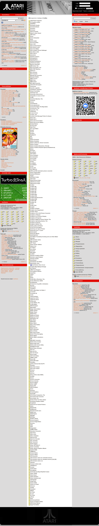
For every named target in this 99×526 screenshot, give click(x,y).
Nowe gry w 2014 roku (7, 111)
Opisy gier (3, 233)
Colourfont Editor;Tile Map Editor (38, 106)
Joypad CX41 (5, 53)
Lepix (31, 294)
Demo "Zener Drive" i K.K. (8, 34)
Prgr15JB (32, 393)
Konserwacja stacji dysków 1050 (9, 95)
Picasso (32, 370)
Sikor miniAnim (33, 435)
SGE (31, 426)
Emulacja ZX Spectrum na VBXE (10, 102)
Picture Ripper (33, 382)
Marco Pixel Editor (34, 324)
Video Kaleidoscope (35, 478)
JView (31, 274)
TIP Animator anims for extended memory (40, 457)
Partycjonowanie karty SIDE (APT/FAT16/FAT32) (13, 106)
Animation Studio (34, 25)
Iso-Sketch (32, 268)
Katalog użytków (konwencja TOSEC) (82, 274)
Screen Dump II (33, 420)
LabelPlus (32, 288)
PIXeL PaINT (33, 384)
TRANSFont (33, 465)
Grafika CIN (32, 189)
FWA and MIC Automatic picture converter (40, 171)
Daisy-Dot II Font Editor (36, 120)
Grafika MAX (33, 194)
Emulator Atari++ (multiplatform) (9, 123)
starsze (24, 117)
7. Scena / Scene (78, 74)
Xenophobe (4, 243)
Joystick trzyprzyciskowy (79, 297)
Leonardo (32, 291)
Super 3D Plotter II (34, 445)
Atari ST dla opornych (7, 109)
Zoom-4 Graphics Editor (36, 501)
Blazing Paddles (34, 77)
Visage (31, 487)
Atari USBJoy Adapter (79, 214)
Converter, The (33, 109)
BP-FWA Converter (34, 83)
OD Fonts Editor (34, 355)
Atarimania (4, 164)
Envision (32, 150)
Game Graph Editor (34, 172)
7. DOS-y (76, 251)
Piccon (31, 371)
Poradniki (3, 89)
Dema (86, 21)
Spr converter (33, 440)
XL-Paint (32, 495)
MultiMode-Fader (34, 346)
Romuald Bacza (77, 192)
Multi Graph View (34, 343)
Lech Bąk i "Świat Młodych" (80, 185)
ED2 (30, 138)
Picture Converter (34, 379)
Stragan (74, 211)
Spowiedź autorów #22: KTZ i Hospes (11, 36)
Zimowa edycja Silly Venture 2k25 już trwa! (12, 42)
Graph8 (31, 207)
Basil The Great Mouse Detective (10, 254)
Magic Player (33, 312)
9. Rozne (76, 255)
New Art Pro (33, 351)
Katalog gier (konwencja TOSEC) (9, 228)
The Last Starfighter (6, 252)
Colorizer (32, 100)
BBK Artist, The (33, 66)
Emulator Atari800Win (6, 121)
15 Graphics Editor (34, 22)
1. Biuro (76, 236)
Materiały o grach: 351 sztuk (8, 154)
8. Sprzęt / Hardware (79, 75)
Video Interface (33, 476)
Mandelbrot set (33, 318)
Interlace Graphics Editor (36, 255)
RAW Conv (32, 412)
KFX (31, 276)
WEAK (31, 490)
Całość (4, 231)
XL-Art (31, 493)
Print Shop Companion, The (37, 395)
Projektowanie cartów (79, 291)
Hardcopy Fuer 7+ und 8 (36, 230)
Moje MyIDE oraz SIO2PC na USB (82, 298)
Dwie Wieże (4, 253)
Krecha (31, 285)
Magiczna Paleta (34, 315)
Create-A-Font (33, 113)
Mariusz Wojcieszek (78, 191)
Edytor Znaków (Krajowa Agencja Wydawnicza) (42, 147)
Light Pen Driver (34, 299)
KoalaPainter (33, 282)
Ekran (31, 149)
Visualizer (32, 489)
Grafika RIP (32, 200)
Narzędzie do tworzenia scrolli (9, 91)
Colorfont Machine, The (36, 99)
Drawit (31, 130)
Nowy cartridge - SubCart (80, 35)
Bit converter (33, 72)
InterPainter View (34, 263)
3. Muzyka (76, 241)
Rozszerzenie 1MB (78, 295)
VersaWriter (32, 470)
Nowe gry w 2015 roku (7, 105)
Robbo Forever (5, 244)
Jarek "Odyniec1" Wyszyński (80, 203)
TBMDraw (32, 451)
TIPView (32, 462)
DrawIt (31, 131)
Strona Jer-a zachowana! (8, 47)
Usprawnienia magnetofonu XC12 (10, 94)
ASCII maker (33, 41)
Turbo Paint (32, 468)
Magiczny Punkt (34, 316)
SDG (31, 424)
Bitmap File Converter (35, 75)
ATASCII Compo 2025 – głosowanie (10, 48)
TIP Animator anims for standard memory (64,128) (42, 459)
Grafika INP (32, 192)
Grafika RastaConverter (36, 197)
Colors (31, 102)
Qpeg (31, 406)
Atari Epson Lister (34, 47)
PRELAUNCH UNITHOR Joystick (82, 50)
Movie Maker (33, 335)
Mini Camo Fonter (34, 332)
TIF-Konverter (33, 456)
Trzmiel (31, 467)
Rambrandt (32, 407)
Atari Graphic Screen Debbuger (38, 50)
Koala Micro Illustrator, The (36, 279)
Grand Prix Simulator (7, 259)
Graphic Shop (33, 211)
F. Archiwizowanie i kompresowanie (83, 267)
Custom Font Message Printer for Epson (40, 116)
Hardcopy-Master (34, 233)
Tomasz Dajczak (78, 184)
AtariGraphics (33, 59)
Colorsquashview (34, 105)
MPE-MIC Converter (35, 340)
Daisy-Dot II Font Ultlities (36, 122)
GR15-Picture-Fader (35, 180)
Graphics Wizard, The (35, 224)
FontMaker (32, 163)
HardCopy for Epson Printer (37, 228)
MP (30, 338)
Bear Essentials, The (35, 67)
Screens (32, 423)
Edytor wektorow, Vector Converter (39, 142)
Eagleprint (32, 134)
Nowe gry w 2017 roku (7, 100)
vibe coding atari (78, 62)
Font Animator (33, 156)
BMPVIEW (4, 108)
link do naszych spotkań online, (81, 92)
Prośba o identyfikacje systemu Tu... (82, 28)
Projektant (32, 402)
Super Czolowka (34, 446)
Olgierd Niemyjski (78, 205)
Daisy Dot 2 (32, 119)
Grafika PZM (33, 196)
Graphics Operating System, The (38, 221)
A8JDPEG (32, 23)
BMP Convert (33, 78)
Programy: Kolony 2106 (79, 215)
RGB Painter (33, 413)
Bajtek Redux (4, 156)
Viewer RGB (33, 482)
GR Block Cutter (34, 177)
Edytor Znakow (33, 144)
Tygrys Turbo (77, 293)
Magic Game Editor (34, 309)
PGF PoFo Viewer (34, 368)
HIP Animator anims (35, 239)
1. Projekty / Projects (79, 67)
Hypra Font (32, 246)
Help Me (32, 238)
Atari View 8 (33, 53)
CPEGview (32, 111)
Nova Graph (33, 354)
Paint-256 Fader (34, 360)
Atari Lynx (76, 55)
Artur (31, 39)
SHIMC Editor (33, 429)
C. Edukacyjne (77, 260)
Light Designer (33, 296)
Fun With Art (33, 169)
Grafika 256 (32, 186)
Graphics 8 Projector (35, 218)
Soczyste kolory (77, 304)
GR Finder (32, 178)
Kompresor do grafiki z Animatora (38, 283)
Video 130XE (33, 473)
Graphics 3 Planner (34, 214)
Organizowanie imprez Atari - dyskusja (10, 268)
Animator (32, 28)
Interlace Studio (34, 258)
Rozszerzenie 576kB (79, 303)
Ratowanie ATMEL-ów (79, 289)
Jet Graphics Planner (35, 271)
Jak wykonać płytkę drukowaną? (81, 300)
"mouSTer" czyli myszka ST (80, 213)
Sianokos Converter (35, 431)
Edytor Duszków (34, 141)
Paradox (32, 365)
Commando (4, 241)
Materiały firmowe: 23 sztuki (8, 153)
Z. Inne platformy (78, 270)
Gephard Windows (34, 174)
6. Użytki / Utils (77, 73)
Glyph (31, 175)
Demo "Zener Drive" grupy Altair (81, 33)
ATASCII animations (35, 61)
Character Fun (33, 92)
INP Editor (32, 252)
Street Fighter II (77, 38)
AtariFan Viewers (34, 56)
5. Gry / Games (77, 72)
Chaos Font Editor (34, 91)
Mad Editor (32, 307)
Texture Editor (33, 453)
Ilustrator (32, 250)
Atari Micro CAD (34, 52)
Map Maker (32, 320)
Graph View (32, 205)
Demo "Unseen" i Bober (7, 35)
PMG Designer (33, 387)
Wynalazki (75, 283)
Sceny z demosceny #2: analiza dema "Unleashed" (14, 51)
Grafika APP (33, 188)
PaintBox (32, 362)
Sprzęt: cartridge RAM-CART (81, 219)
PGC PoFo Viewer (34, 367)
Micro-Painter (33, 330)
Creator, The (33, 114)
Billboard (32, 70)
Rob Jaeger (76, 198)
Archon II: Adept (6, 247)
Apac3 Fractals (33, 31)
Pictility (31, 376)
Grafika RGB (33, 199)
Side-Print (32, 432)
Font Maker (32, 160)
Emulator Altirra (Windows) (7, 124)
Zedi (31, 498)
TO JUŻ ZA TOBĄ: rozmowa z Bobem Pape (84, 196)
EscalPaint (32, 152)
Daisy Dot (32, 117)
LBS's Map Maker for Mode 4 (37, 290)
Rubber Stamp (33, 418)
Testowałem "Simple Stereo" (80, 294)
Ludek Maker (33, 304)
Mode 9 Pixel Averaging (36, 334)
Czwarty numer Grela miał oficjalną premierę (12, 24)
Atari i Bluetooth (77, 285)
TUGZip (16, 231)
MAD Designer (33, 305)
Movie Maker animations (36, 337)
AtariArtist (32, 55)
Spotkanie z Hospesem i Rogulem (10, 40)
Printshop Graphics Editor (36, 401)
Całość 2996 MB (6, 225)
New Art (31, 349)
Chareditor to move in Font (36, 95)
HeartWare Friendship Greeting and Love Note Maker (43, 236)
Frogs (3, 237)
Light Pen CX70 (33, 298)
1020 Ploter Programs (35, 20)
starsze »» (23, 65)
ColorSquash (33, 103)
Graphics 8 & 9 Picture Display (37, 216)
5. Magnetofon (77, 246)
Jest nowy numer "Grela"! (8, 57)
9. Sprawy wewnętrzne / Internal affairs (83, 76)
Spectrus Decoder (34, 439)
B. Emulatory (77, 258)
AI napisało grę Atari (6, 38)
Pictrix (31, 377)
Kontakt (2, 170)
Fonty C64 (32, 167)
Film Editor (32, 153)
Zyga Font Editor (34, 504)
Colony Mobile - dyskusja (7, 270)
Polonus (32, 390)
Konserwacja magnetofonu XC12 (10, 96)
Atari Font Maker (34, 48)
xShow (31, 496)
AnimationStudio (34, 26)
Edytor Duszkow (34, 139)
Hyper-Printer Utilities (35, 244)
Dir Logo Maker (33, 128)
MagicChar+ (33, 313)
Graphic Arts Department (36, 210)
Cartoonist (32, 86)
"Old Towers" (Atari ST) (7, 235)
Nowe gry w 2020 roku (7, 97)
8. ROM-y (76, 253)
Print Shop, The (33, 398)
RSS (23, 20)
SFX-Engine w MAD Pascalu (9, 90)
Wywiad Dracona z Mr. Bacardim (81, 182)
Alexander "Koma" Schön (80, 201)
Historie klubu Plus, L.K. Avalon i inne (11, 58)
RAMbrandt (32, 409)
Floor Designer (33, 155)
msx (91, 168)
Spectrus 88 (33, 437)
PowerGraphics (33, 392)
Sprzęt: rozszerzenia (79, 217)
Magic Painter (33, 310)
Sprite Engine (33, 443)
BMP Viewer (33, 81)
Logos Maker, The (34, 302)
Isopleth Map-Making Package (37, 266)
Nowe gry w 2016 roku (7, 103)
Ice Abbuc (32, 247)
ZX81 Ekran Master (34, 503)
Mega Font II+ (33, 327)
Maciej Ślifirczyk (77, 202)
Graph (31, 203)
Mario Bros (4, 242)
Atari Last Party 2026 (79, 40)
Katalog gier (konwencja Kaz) (8, 205)
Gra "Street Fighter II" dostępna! (9, 26)
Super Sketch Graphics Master (37, 448)
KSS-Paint (32, 287)
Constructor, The (34, 108)
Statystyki (3, 272)
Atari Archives (4, 165)
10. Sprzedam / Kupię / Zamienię (82, 78)
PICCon (31, 373)
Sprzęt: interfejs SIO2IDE (80, 223)
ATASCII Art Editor (34, 62)
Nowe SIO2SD (77, 287)
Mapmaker (32, 321)
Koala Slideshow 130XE (36, 280)
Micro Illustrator (34, 329)
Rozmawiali (75, 180)
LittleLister (32, 301)
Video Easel (33, 475)
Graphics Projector (34, 222)
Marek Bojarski (77, 204)
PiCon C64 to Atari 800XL (36, 374)
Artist (31, 36)
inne (13, 223)
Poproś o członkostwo (88, 11)
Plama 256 (32, 385)
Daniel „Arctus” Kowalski (79, 188)
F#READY (76, 187)
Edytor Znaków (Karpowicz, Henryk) (39, 146)
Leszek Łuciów (77, 195)
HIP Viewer (32, 243)
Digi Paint (32, 127)
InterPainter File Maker (35, 261)
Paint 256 (32, 359)
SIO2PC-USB (77, 286)
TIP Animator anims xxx (36, 460)
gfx (95, 163)
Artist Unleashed (34, 37)
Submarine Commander (7, 236)
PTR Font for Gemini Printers (37, 404)
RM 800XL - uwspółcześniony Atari (82, 31)
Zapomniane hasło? (77, 11)
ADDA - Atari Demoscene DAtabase (81, 157)
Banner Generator (34, 64)
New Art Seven (33, 352)
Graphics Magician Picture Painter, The (40, 219)
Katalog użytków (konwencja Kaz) (81, 230)
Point (31, 388)
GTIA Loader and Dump (36, 225)
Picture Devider (33, 381)
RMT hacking (77, 43)
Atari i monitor (5, 114)
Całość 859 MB (78, 272)
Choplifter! (4, 238)
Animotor (32, 30)
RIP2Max (32, 417)
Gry (76, 21)
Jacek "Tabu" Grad (78, 199)
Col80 (31, 97)
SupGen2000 (33, 449)
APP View (32, 34)
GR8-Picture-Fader (34, 181)
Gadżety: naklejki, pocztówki (80, 218)
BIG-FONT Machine (34, 69)
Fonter (31, 161)
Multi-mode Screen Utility (36, 345)
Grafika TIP (32, 202)
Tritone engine (5, 112)
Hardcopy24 (33, 232)
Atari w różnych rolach (79, 306)
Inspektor (4, 258)
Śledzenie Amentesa (79, 193)
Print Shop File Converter (36, 396)
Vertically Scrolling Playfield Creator (39, 471)
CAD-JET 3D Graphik (35, 84)
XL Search (3, 167)
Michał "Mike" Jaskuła (79, 186)
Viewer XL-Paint (34, 484)
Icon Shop (32, 249)
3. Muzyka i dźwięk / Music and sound (83, 69)
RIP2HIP (32, 415)
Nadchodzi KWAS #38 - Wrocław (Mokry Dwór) (13, 44)
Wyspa (3, 249)
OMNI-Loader (33, 357)
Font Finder (32, 158)
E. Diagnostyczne (78, 265)
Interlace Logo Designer (36, 257)
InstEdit (31, 253)
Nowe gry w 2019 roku (7, 99)
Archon (3, 250)
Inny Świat (4, 256)
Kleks (31, 277)
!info (86, 166)
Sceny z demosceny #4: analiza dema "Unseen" (13, 29)
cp (95, 161)
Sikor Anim (32, 434)
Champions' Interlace (35, 89)
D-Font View (33, 125)
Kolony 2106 (5, 246)
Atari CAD (32, 44)
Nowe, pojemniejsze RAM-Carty (81, 212)
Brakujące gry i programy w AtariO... (82, 52)
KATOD (75, 190)
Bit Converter (33, 73)
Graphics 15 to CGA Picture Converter (39, 213)
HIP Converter (33, 241)
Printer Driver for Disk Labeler (37, 399)
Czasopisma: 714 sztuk (7, 149)
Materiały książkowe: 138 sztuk (9, 152)
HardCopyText (33, 235)
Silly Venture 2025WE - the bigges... (82, 45)
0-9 (2, 211)
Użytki (81, 21)
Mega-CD (76, 57)
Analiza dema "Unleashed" (8, 61)
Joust (3, 240)
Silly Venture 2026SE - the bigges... (82, 48)
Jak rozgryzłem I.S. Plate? (8, 60)
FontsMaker (33, 164)
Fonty (31, 166)
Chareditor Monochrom (36, 94)
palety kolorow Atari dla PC (37, 363)
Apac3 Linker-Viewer (35, 33)
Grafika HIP (32, 191)
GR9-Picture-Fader (34, 183)
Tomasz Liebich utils (35, 464)
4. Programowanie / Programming (82, 70)
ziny (86, 175)
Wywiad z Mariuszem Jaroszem (81, 181)
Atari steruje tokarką (78, 309)
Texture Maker (33, 454)
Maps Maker (33, 323)
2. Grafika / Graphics (79, 68)
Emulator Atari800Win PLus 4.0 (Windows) (11, 122)
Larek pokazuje (5, 101)
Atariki (2, 160)
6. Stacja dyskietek (79, 248)
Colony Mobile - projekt (6, 271)
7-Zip (14, 231)
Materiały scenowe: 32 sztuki (9, 150)
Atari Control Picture (35, 45)
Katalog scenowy (77, 159)
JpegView (32, 273)
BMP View (32, 80)
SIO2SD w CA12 (78, 288)
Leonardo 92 (33, 293)
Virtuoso (32, 486)
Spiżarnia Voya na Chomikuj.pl (8, 155)
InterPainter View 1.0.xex (37, 265)
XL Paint (32, 492)
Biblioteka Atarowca (5, 127)
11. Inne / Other (77, 79)
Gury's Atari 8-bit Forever (7, 162)
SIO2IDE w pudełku (78, 307)
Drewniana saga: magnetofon (9, 54)
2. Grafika (76, 239)
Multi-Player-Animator (35, 348)
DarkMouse (76, 310)
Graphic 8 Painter (34, 208)
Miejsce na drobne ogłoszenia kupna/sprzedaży (85, 220)
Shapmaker (32, 428)
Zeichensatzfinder (34, 500)
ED (30, 136)
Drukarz (31, 133)
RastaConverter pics (35, 410)
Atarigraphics (33, 58)
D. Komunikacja (78, 263)
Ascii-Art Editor (33, 42)
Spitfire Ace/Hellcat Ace (7, 248)
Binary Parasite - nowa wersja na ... (82, 60)
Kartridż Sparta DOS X (7, 92)
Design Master (33, 124)
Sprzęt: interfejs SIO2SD (80, 224)
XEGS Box (76, 305)
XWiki (2, 161)
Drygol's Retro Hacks (6, 166)
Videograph (32, 479)
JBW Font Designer (35, 269)
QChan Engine (5, 113)
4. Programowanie (78, 244)
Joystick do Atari (77, 292)
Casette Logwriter (34, 88)
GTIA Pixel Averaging (35, 227)
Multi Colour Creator (35, 341)
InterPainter (32, 260)
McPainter (32, 326)
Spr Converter (33, 442)
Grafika (31, 185)
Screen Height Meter (35, 421)
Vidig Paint (32, 481)
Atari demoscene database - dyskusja (10, 269)
